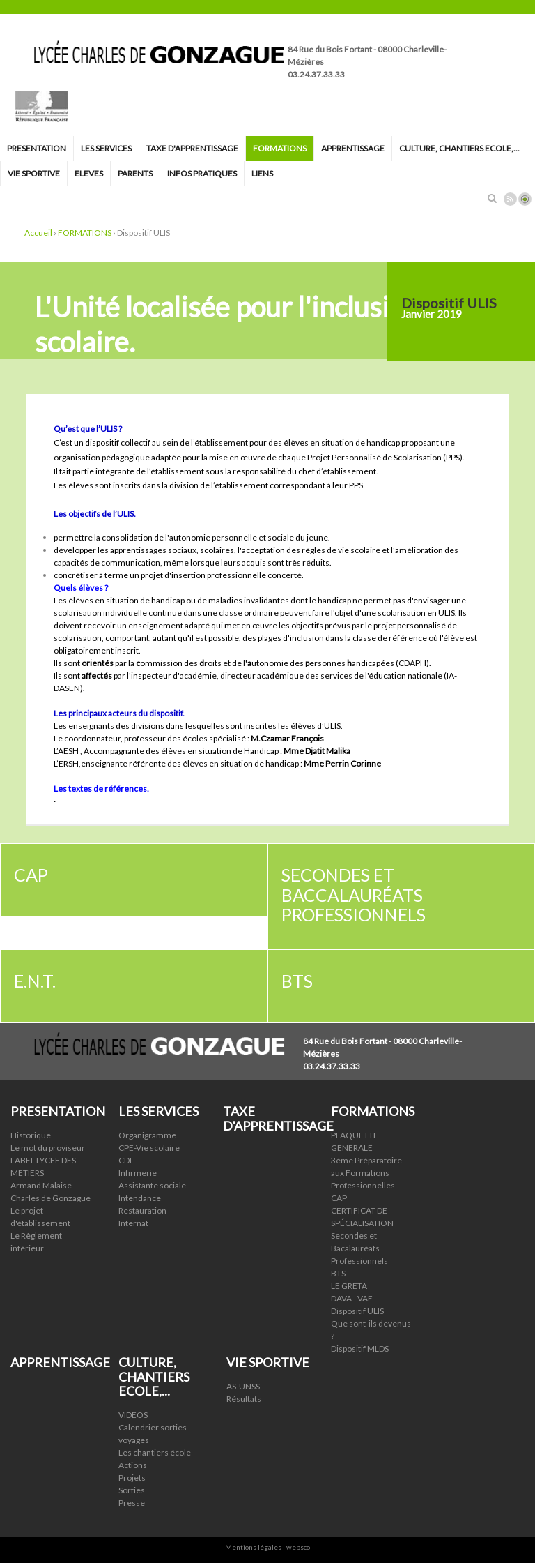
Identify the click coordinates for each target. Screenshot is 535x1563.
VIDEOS (133, 1415)
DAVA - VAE (352, 1298)
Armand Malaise (41, 1185)
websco (298, 1547)
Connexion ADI (525, 199)
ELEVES (89, 173)
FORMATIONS (280, 148)
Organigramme (147, 1135)
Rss (510, 199)
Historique (30, 1135)
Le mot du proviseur (47, 1147)
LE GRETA (349, 1286)
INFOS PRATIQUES (202, 173)
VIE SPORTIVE (34, 173)
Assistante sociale (152, 1185)
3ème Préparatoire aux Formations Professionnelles (366, 1173)
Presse (131, 1502)
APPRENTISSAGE (353, 148)
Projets (132, 1477)
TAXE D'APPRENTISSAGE (192, 148)
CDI (125, 1160)
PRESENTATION (36, 148)
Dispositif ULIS (357, 1311)
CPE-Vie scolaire (149, 1147)
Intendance (139, 1198)
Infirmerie (137, 1173)
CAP (339, 1198)
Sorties (131, 1490)
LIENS (262, 173)
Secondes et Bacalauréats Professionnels (359, 1248)
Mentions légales (253, 1547)
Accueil (38, 232)
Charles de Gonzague (50, 1198)
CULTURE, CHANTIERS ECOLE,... (459, 148)
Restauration (142, 1210)
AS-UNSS (243, 1386)
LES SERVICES (106, 148)
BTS (338, 1273)
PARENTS (135, 173)
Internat (133, 1223)
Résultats (243, 1399)
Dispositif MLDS (360, 1348)
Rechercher (492, 198)
